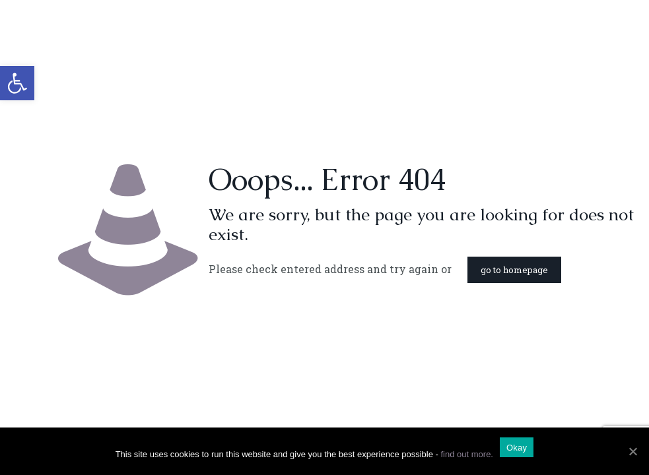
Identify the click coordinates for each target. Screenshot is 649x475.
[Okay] (632, 451)
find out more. (466, 454)
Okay (516, 448)
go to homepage (514, 270)
